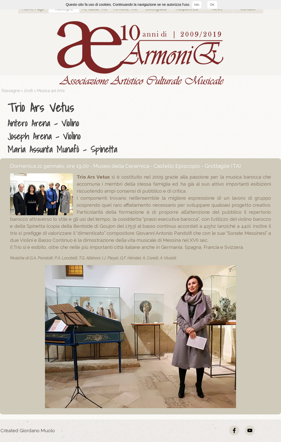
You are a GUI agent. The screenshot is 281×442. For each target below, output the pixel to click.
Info (196, 5)
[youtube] (250, 430)
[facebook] (234, 430)
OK (212, 5)
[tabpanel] (142, 127)
